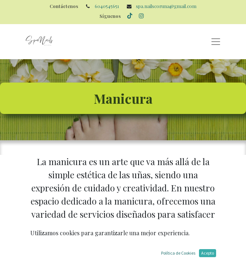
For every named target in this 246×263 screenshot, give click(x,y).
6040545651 (107, 6)
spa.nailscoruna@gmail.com (166, 6)
